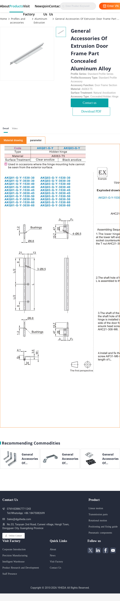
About (4, 6)
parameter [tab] (36, 140)
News (39, 6)
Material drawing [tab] (13, 140)
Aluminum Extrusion (40, 20)
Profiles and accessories (17, 20)
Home (3, 18)
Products (16, 6)
